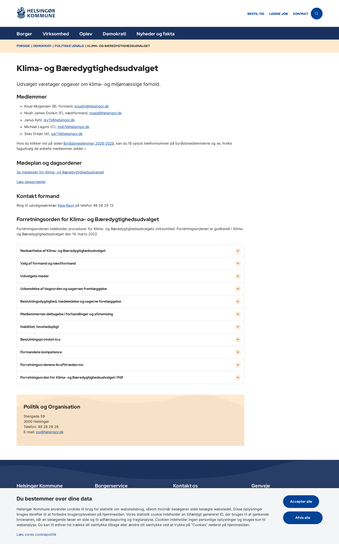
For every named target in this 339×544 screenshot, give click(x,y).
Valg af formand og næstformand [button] (48, 263)
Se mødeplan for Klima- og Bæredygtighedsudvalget (60, 172)
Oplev (85, 34)
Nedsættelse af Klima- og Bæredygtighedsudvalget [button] (63, 250)
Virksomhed (56, 34)
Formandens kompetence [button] (41, 352)
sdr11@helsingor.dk (67, 134)
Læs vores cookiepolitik (36, 534)
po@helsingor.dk (50, 432)
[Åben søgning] (317, 13)
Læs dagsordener (31, 182)
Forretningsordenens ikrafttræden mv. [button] (52, 364)
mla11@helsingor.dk (73, 127)
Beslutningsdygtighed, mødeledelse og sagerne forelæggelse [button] (70, 301)
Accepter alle (305, 501)
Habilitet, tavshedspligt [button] (39, 326)
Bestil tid (255, 14)
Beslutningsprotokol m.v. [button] (40, 339)
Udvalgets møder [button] (34, 276)
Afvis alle (304, 517)
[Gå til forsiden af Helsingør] (131, 13)
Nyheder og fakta (156, 34)
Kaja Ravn (66, 205)
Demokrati (114, 34)
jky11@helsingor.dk (59, 120)
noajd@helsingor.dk (105, 113)
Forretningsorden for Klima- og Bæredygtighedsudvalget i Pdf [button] (71, 377)
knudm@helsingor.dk (92, 106)
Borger (24, 34)
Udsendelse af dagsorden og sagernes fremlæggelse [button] (63, 288)
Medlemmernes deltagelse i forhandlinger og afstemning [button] (66, 314)
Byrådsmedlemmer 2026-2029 (88, 143)
